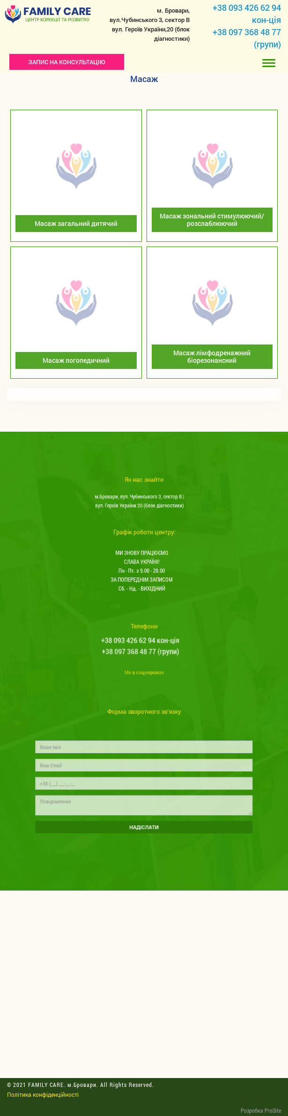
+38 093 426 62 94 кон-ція (141, 644)
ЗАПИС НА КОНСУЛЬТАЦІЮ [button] (66, 62)
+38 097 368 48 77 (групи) (141, 652)
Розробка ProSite (261, 1110)
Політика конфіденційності (43, 1094)
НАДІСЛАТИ (144, 820)
